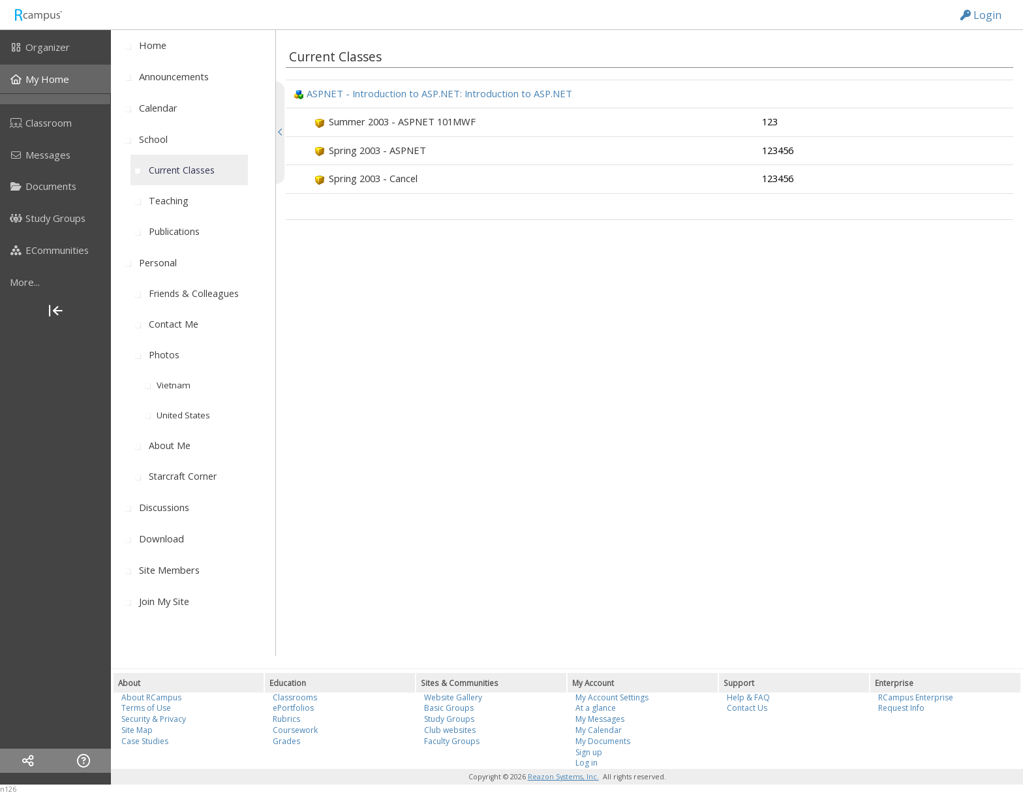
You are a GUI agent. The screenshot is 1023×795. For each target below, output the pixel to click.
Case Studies (144, 741)
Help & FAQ (748, 697)
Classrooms (295, 697)
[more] (55, 282)
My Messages (599, 719)
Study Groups (449, 719)
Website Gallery (453, 697)
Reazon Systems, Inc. (563, 776)
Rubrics (286, 719)
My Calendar (598, 730)
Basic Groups (449, 707)
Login (980, 15)
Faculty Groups (452, 741)
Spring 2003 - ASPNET (377, 150)
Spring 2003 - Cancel (373, 178)
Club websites (450, 730)
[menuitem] (55, 47)
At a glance (595, 707)
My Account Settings (612, 697)
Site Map (137, 730)
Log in (586, 762)
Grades (286, 741)
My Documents (602, 741)
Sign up (588, 752)
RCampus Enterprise (915, 697)
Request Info (901, 707)
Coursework (295, 730)
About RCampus (151, 697)
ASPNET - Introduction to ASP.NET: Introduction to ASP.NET (439, 93)
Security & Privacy (153, 719)
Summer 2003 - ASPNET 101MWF (402, 121)
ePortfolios (293, 707)
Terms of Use (146, 707)
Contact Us (747, 707)
